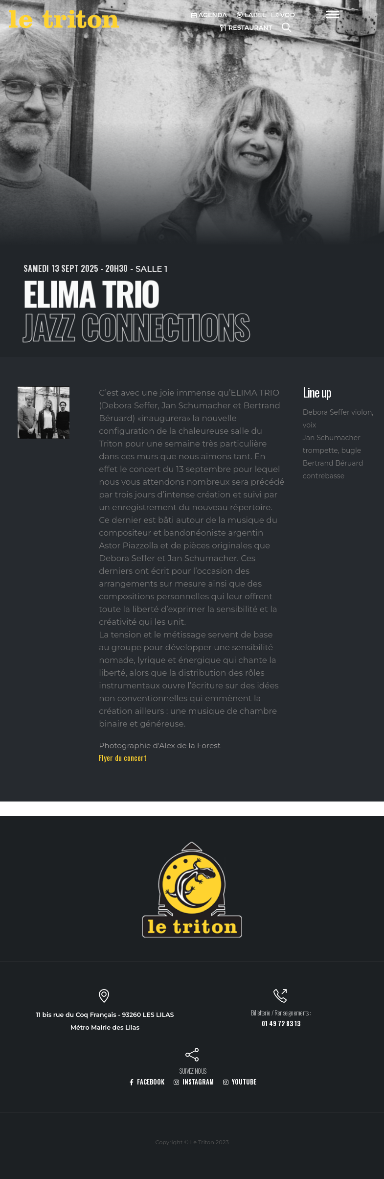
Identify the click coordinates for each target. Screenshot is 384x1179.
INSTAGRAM (194, 1081)
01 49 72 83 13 (281, 1023)
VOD (283, 15)
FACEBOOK (147, 1081)
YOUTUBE (239, 1081)
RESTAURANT (246, 27)
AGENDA (209, 15)
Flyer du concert (123, 757)
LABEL (251, 15)
